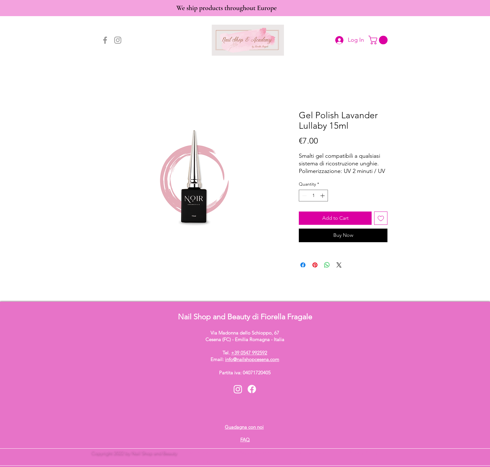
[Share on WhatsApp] (327, 265)
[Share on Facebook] (303, 265)
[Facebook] (105, 40)
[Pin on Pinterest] (315, 265)
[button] (379, 40)
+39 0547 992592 (249, 353)
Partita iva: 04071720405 (245, 373)
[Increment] (323, 195)
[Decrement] (304, 195)
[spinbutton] (313, 195)
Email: (244, 359)
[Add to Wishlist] (380, 218)
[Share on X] (339, 265)
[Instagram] (118, 40)
